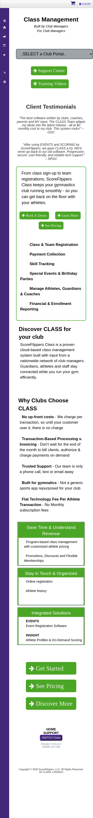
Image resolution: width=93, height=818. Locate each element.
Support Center (51, 70)
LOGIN (85, 4)
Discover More (53, 703)
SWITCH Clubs (51, 737)
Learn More (69, 215)
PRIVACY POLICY (51, 744)
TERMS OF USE (51, 746)
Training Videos (51, 83)
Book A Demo (35, 215)
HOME (51, 729)
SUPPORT (51, 733)
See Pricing (52, 225)
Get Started (48, 668)
